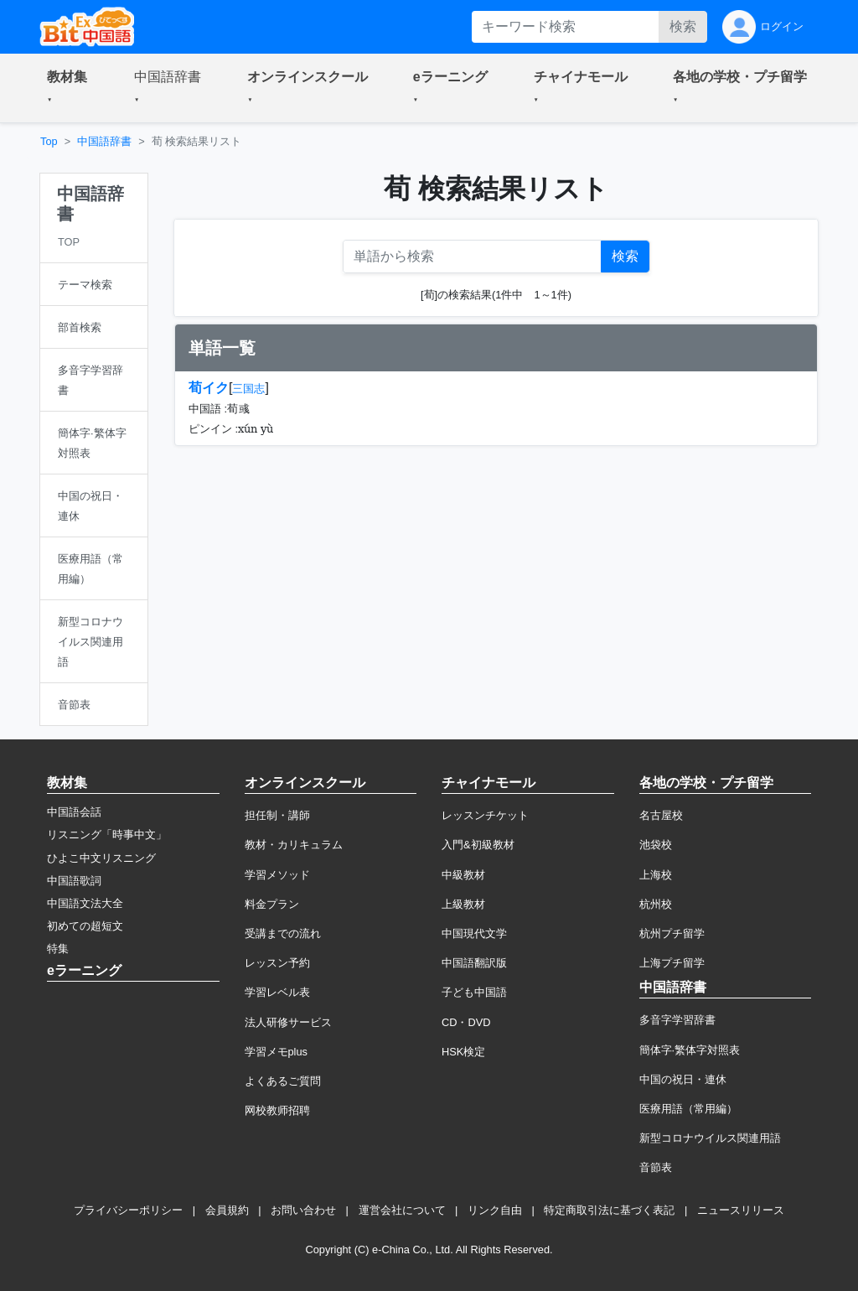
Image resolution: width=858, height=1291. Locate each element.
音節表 (655, 1167)
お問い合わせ (303, 1210)
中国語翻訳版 (474, 963)
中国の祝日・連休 (682, 1079)
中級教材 (463, 874)
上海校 (655, 874)
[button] (70, 88)
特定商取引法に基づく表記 (609, 1210)
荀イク (209, 388)
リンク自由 (495, 1210)
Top (49, 141)
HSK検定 (463, 1051)
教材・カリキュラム (294, 844)
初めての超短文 (85, 926)
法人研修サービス (288, 1022)
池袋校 (655, 844)
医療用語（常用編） (688, 1108)
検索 (682, 26)
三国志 (248, 388)
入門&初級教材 (478, 844)
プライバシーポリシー (128, 1210)
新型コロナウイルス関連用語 (710, 1138)
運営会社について (402, 1210)
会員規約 (227, 1210)
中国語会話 (74, 812)
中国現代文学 (474, 933)
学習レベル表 (277, 992)
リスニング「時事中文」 (107, 834)
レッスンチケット (485, 815)
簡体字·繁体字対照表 (690, 1050)
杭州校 (655, 904)
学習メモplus (276, 1051)
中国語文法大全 (85, 903)
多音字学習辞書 (677, 1020)
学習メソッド (277, 874)
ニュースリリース (740, 1210)
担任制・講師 (277, 815)
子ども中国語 (474, 992)
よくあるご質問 (283, 1081)
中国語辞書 (104, 141)
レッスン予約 (277, 963)
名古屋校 (661, 815)
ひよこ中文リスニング (101, 858)
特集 (58, 948)
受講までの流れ (283, 933)
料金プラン (272, 904)
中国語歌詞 (74, 880)
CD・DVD (466, 1022)
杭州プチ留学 (672, 933)
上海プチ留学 (672, 963)
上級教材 (463, 904)
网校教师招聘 (277, 1110)
